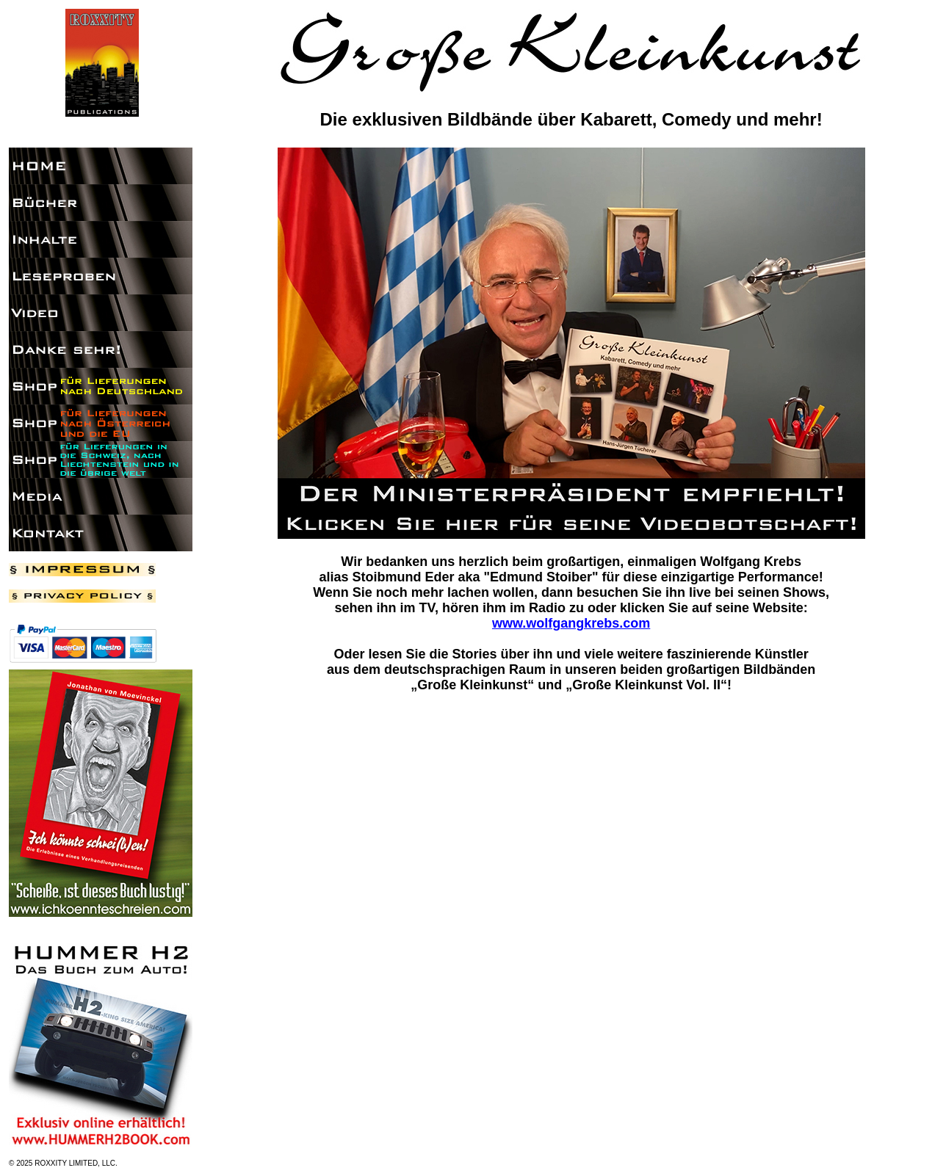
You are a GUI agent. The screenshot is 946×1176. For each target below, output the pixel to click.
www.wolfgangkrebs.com (571, 623)
